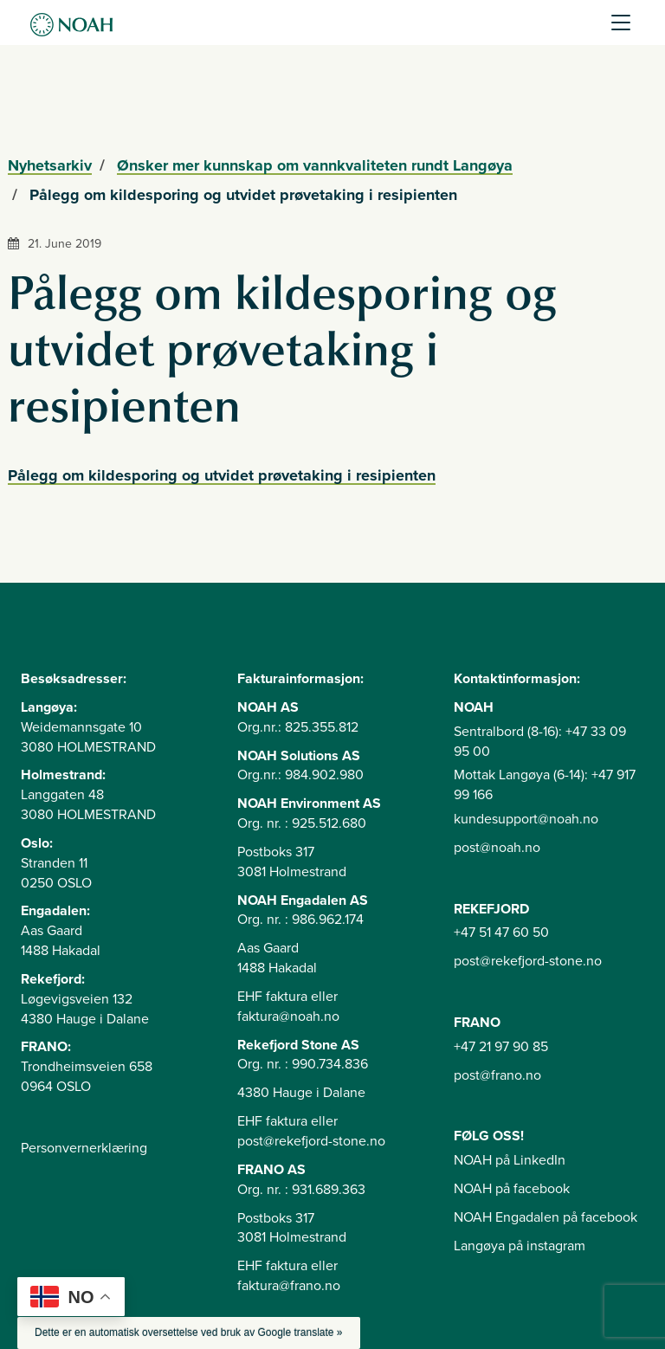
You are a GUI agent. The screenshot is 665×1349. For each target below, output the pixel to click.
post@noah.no (497, 847)
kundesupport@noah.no (526, 819)
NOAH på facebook (512, 1188)
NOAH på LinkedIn (509, 1160)
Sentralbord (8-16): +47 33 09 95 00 (540, 741)
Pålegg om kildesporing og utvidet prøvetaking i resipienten (222, 475)
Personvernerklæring (84, 1148)
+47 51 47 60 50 (501, 932)
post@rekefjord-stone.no (528, 961)
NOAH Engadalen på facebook (545, 1217)
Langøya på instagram (519, 1246)
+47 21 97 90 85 (501, 1046)
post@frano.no (497, 1075)
